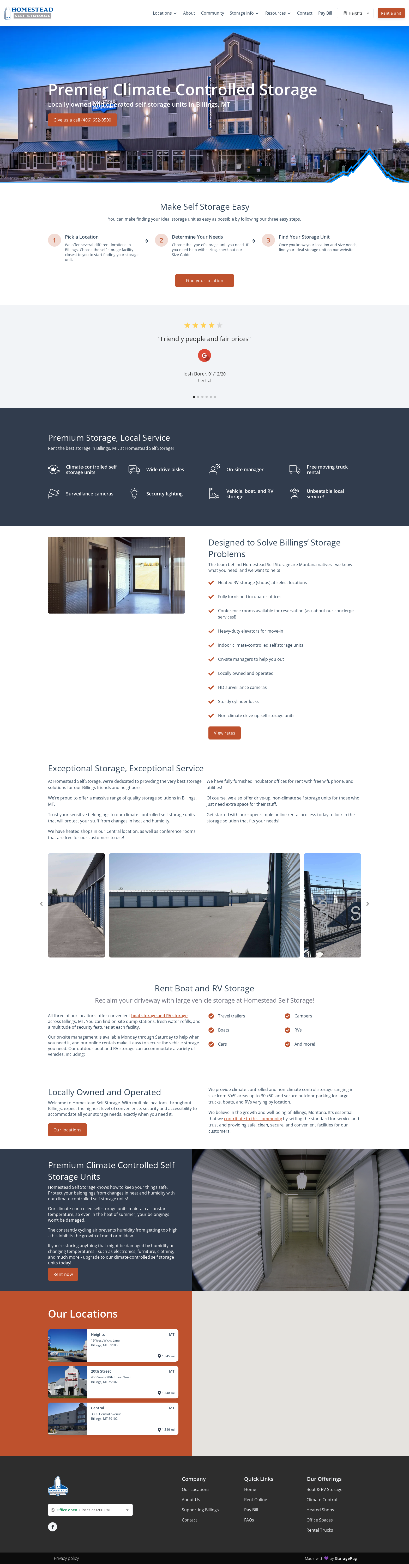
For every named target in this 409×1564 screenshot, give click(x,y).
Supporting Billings (200, 1510)
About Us (191, 1499)
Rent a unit (391, 13)
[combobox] (90, 1510)
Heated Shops (320, 1510)
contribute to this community (253, 1119)
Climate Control (321, 1499)
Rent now (63, 1274)
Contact (189, 1520)
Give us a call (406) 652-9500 (82, 122)
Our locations (67, 1130)
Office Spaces (319, 1520)
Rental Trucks (319, 1530)
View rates (224, 733)
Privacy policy (66, 1558)
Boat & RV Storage (324, 1489)
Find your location (204, 280)
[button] (194, 397)
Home (250, 1489)
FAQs (249, 1520)
